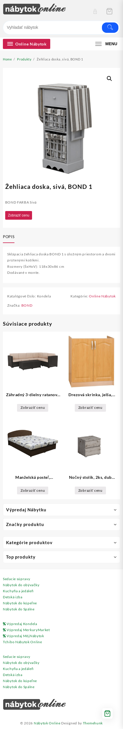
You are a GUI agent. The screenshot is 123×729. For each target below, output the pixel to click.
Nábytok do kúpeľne (20, 603)
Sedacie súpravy (16, 579)
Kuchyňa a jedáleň (18, 591)
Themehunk (93, 723)
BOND (27, 305)
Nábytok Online (47, 723)
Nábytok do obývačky (21, 585)
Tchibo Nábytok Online (22, 642)
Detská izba (13, 597)
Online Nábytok (102, 296)
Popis (8, 236)
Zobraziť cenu (18, 215)
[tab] (10, 237)
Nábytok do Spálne (19, 609)
